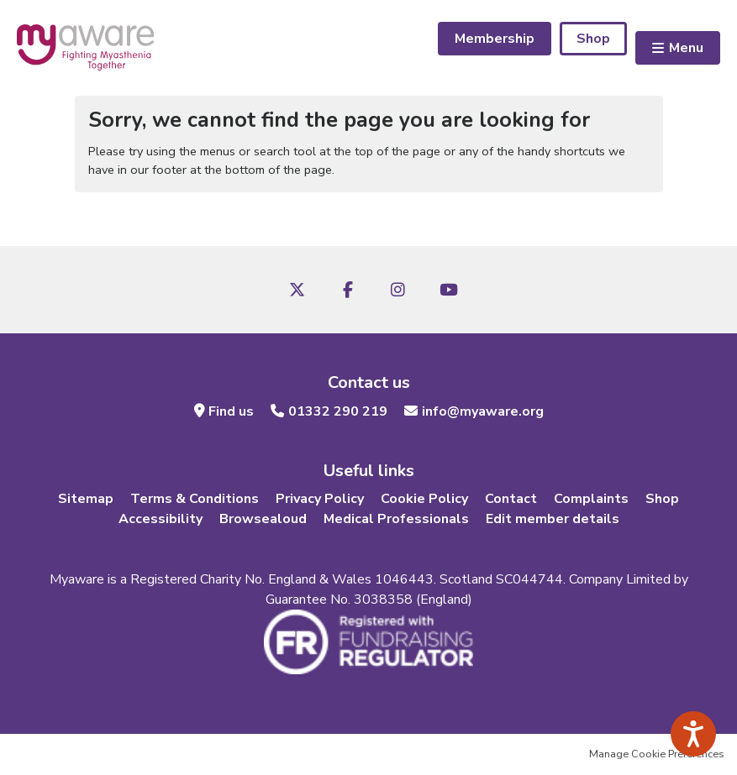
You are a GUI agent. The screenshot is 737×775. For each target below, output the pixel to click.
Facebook (348, 289)
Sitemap (85, 499)
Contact (511, 499)
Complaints (591, 499)
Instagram (398, 289)
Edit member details (552, 519)
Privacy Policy (320, 499)
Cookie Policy (424, 499)
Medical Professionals (396, 519)
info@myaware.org (483, 411)
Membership (494, 38)
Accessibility (160, 519)
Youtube (449, 289)
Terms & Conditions (194, 499)
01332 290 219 (337, 411)
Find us (231, 411)
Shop (593, 38)
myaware (85, 47)
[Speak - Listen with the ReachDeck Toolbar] (693, 734)
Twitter (297, 289)
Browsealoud (263, 519)
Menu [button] (686, 48)
